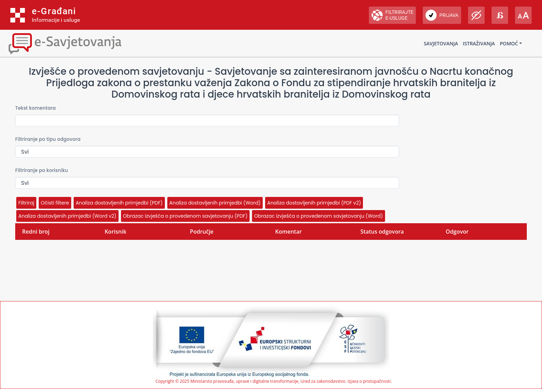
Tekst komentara (35, 108)
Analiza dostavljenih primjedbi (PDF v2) (314, 202)
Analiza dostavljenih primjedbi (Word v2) (67, 215)
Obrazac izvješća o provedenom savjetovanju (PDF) (185, 215)
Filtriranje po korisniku (41, 170)
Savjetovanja (441, 43)
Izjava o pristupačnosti (369, 381)
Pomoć (509, 43)
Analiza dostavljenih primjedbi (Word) (215, 202)
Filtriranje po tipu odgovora (48, 139)
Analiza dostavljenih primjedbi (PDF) (119, 202)
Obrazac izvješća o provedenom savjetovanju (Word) (318, 215)
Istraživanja (479, 43)
